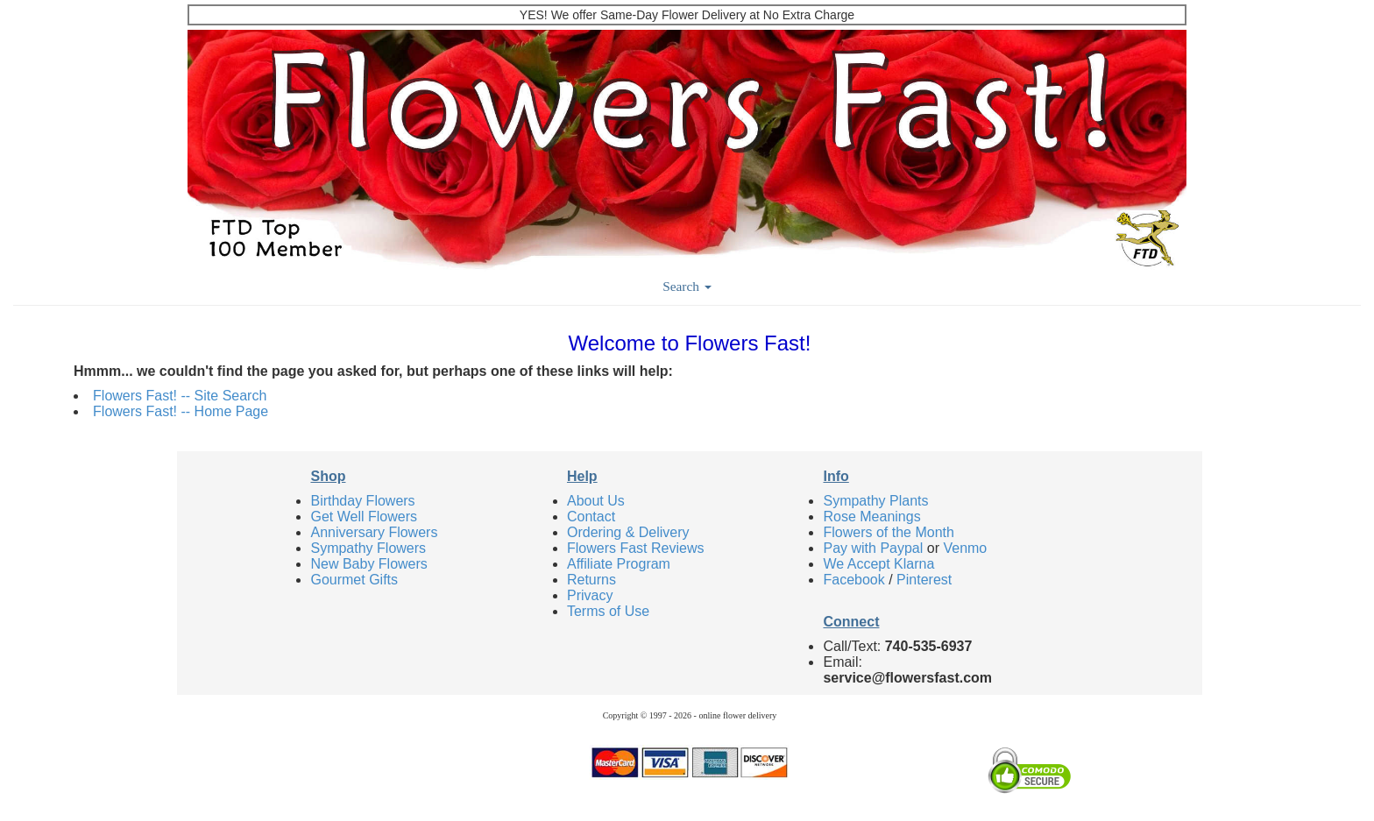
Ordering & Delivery (628, 532)
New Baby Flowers (368, 563)
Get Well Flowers (363, 516)
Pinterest (924, 579)
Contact (591, 516)
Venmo (965, 548)
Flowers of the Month (888, 532)
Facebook (853, 579)
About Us (596, 500)
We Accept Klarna (878, 563)
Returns (591, 579)
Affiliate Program (618, 563)
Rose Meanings (871, 516)
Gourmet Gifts (354, 579)
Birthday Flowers (362, 500)
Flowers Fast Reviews (635, 548)
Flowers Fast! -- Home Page (180, 411)
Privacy (590, 595)
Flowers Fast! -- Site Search (179, 395)
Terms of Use (608, 611)
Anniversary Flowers (373, 532)
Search (687, 286)
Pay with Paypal (873, 548)
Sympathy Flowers (368, 548)
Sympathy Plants (875, 500)
